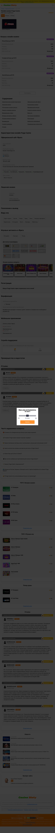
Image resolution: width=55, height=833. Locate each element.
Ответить (27, 422)
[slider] (27, 416)
